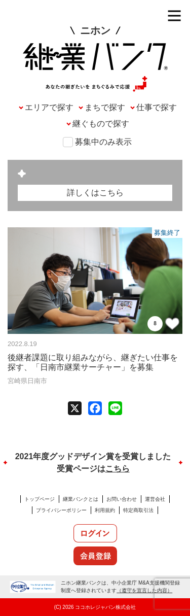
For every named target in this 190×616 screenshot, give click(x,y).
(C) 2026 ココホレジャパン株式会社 (95, 607)
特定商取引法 (138, 510)
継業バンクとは (80, 499)
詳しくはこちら (95, 192)
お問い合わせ (121, 499)
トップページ (39, 499)
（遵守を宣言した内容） (144, 590)
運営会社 (155, 499)
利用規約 (105, 510)
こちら (117, 468)
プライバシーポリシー (61, 510)
